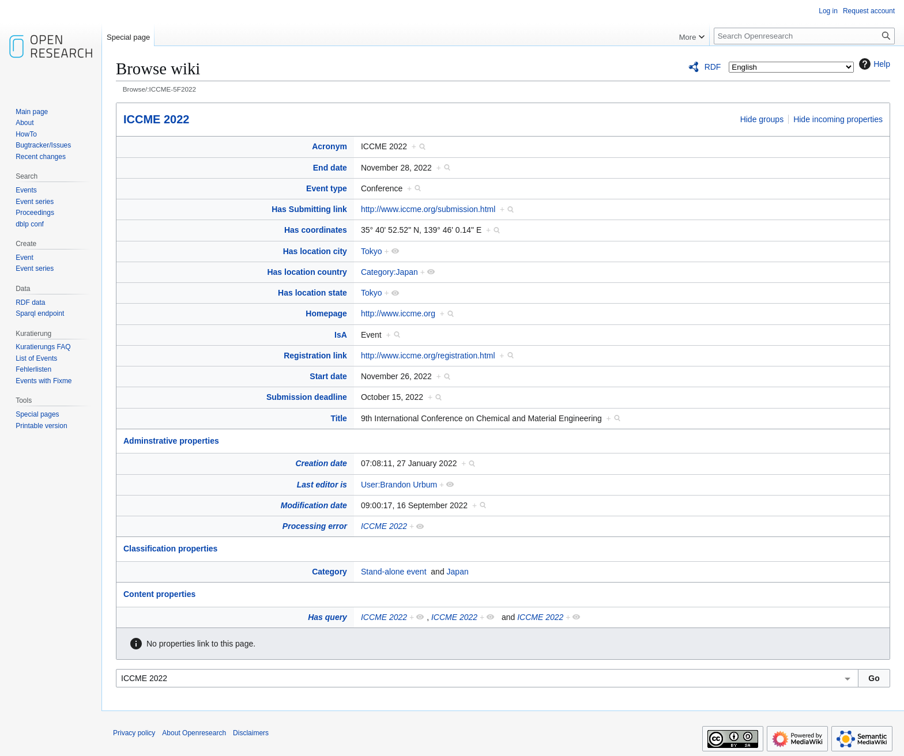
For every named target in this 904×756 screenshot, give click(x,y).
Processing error (314, 526)
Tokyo (371, 251)
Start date (328, 376)
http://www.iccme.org (398, 313)
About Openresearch (194, 733)
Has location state (312, 292)
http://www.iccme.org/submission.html (428, 209)
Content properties (159, 594)
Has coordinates (315, 230)
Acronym (329, 146)
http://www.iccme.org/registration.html (428, 355)
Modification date (314, 505)
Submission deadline (306, 397)
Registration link (315, 355)
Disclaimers (251, 733)
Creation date (320, 463)
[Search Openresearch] (804, 36)
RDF (713, 66)
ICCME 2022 (156, 119)
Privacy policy (134, 733)
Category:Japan (389, 272)
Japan (458, 571)
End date (330, 167)
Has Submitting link (309, 209)
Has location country (306, 272)
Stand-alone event (394, 571)
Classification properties (170, 548)
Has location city (315, 251)
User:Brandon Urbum (399, 484)
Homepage (326, 313)
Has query (327, 617)
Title (338, 418)
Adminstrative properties (171, 440)
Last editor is (322, 484)
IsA (340, 334)
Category (329, 571)
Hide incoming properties (838, 119)
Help (873, 64)
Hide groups (762, 119)
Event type (326, 188)
